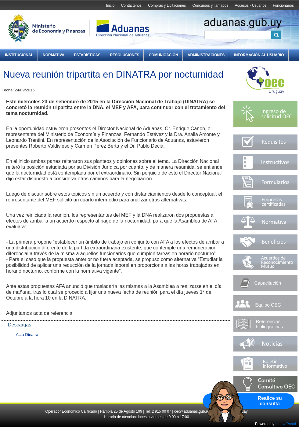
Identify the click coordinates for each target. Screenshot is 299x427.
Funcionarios (283, 5)
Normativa (53, 55)
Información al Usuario (259, 55)
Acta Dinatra (27, 334)
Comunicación (163, 55)
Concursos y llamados (210, 5)
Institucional (19, 55)
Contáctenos (131, 5)
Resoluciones (124, 55)
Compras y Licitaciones (167, 5)
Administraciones (206, 55)
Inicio (110, 5)
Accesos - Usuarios (250, 5)
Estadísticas (87, 55)
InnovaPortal (286, 424)
